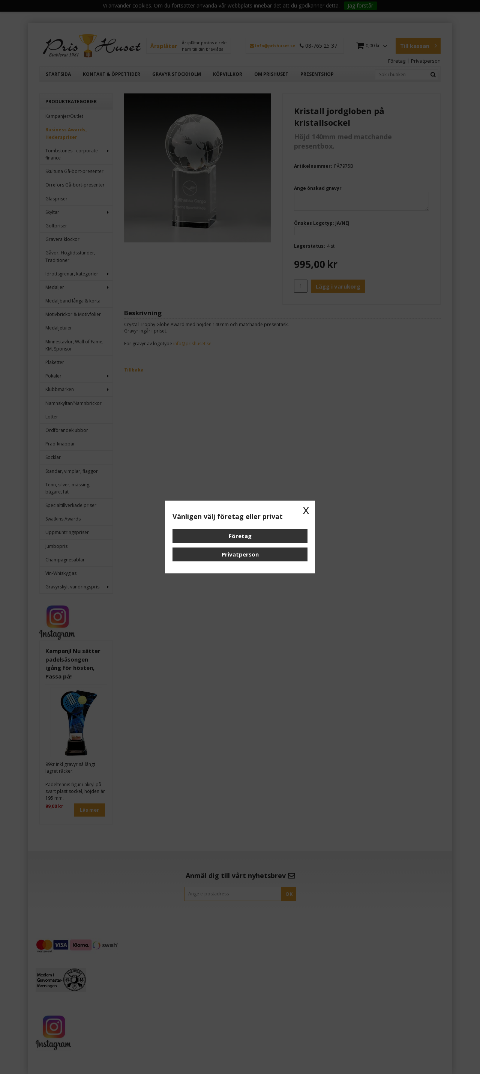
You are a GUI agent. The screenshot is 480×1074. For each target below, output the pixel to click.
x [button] (306, 509)
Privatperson (240, 554)
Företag (240, 536)
